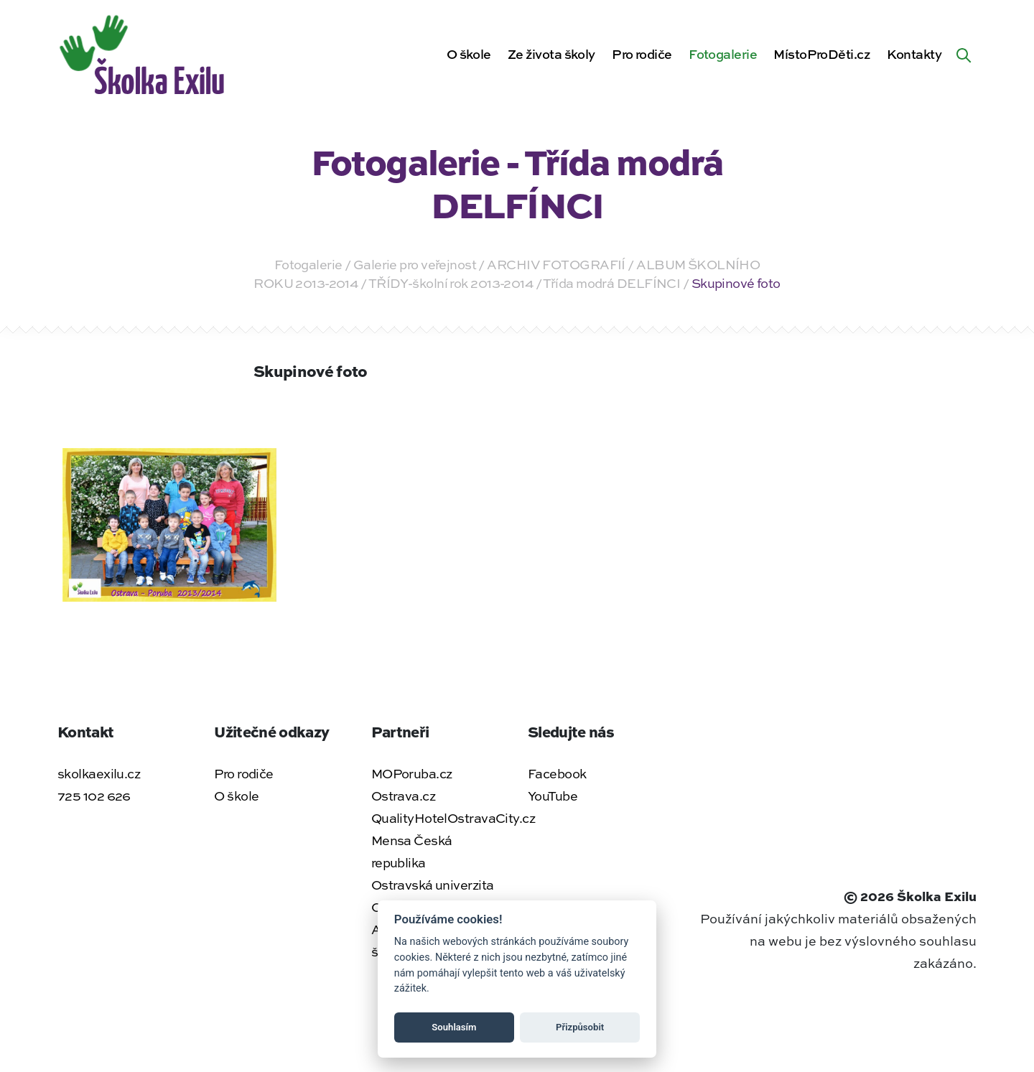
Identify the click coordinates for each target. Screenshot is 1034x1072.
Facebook (557, 773)
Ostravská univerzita (432, 884)
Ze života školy (551, 54)
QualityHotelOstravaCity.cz (453, 817)
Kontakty (914, 54)
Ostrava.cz (403, 795)
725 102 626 (94, 795)
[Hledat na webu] (964, 54)
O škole (469, 54)
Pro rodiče (641, 54)
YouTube (552, 795)
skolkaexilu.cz (98, 773)
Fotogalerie (723, 54)
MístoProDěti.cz (821, 54)
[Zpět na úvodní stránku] (143, 51)
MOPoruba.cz (411, 773)
